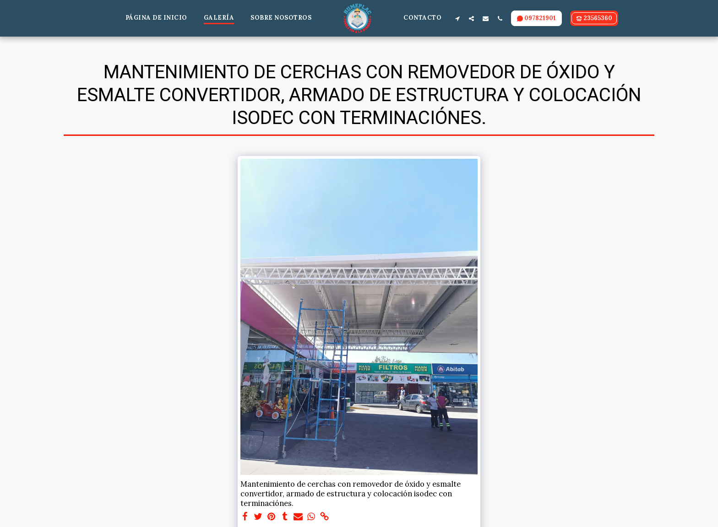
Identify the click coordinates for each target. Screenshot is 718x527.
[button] (457, 18)
